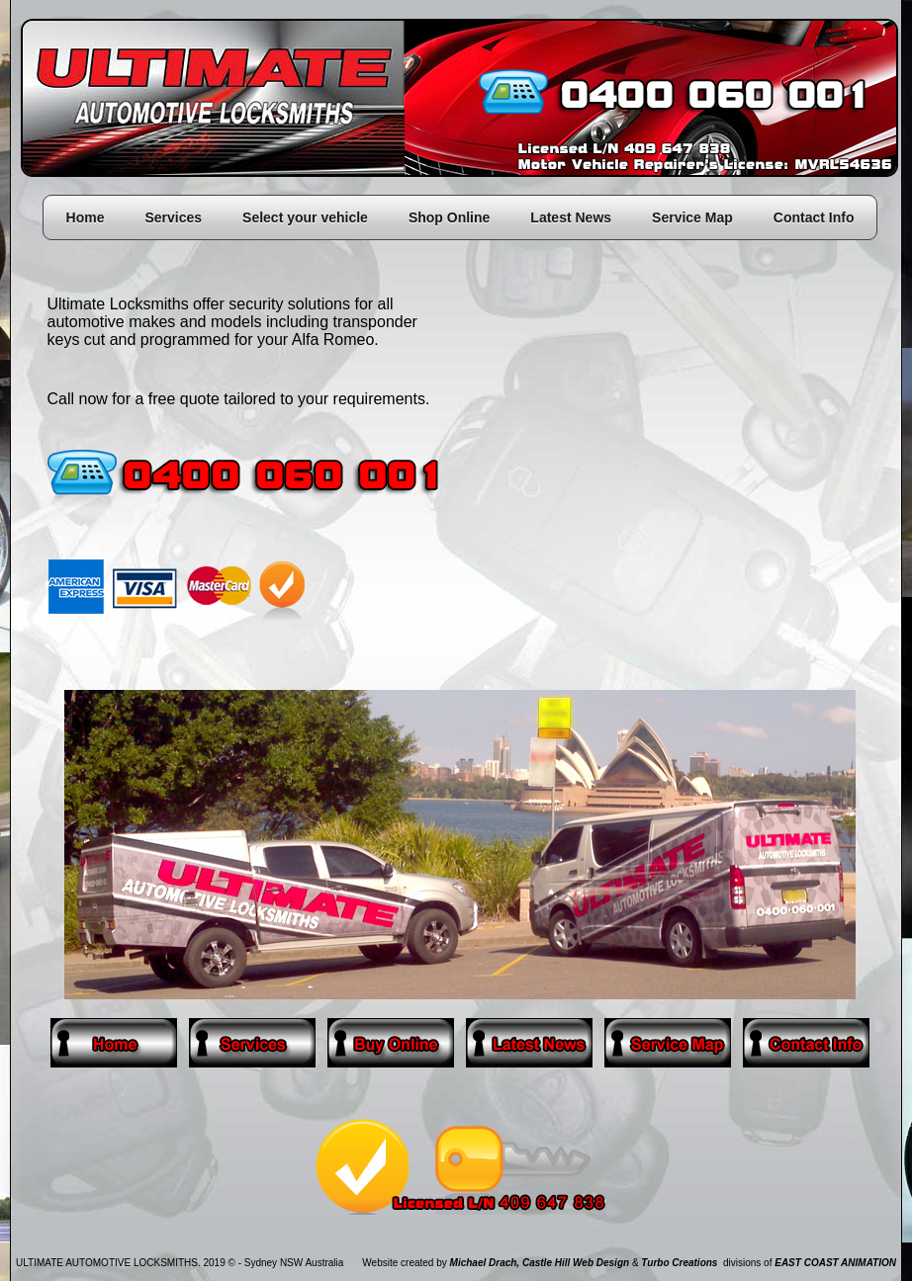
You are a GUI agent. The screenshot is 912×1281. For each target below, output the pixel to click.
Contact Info (814, 217)
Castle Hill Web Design (575, 1262)
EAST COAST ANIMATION (835, 1262)
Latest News (570, 217)
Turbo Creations (679, 1262)
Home (85, 217)
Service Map (692, 217)
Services (173, 217)
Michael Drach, (485, 1262)
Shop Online (449, 217)
